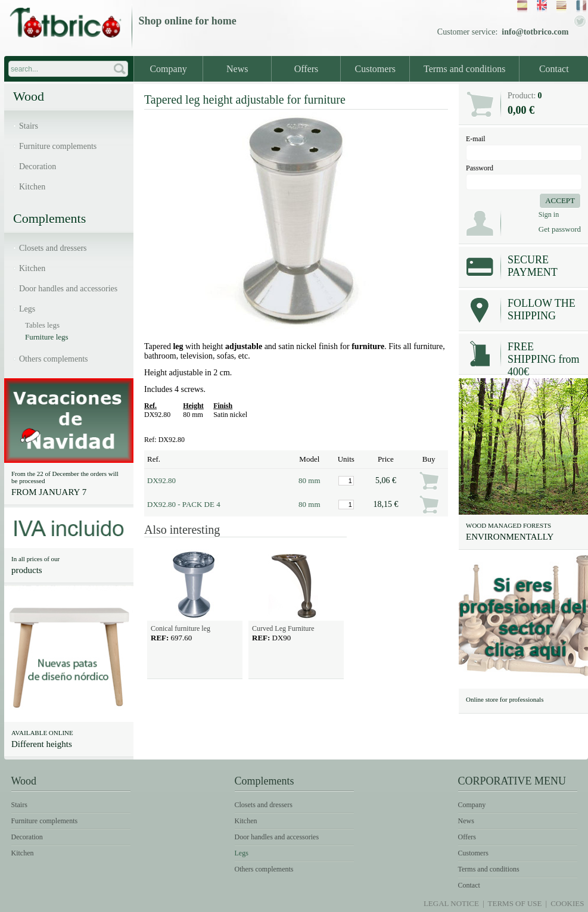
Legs (27, 308)
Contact (554, 69)
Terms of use (515, 903)
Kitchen (32, 186)
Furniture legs (47, 336)
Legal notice (451, 903)
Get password (560, 229)
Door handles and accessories (68, 288)
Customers (375, 69)
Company (168, 69)
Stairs (28, 126)
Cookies (567, 903)
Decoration (37, 166)
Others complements (53, 358)
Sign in (549, 214)
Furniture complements (58, 146)
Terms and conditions (465, 69)
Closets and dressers (53, 248)
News (237, 69)
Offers (306, 69)
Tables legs (42, 324)
